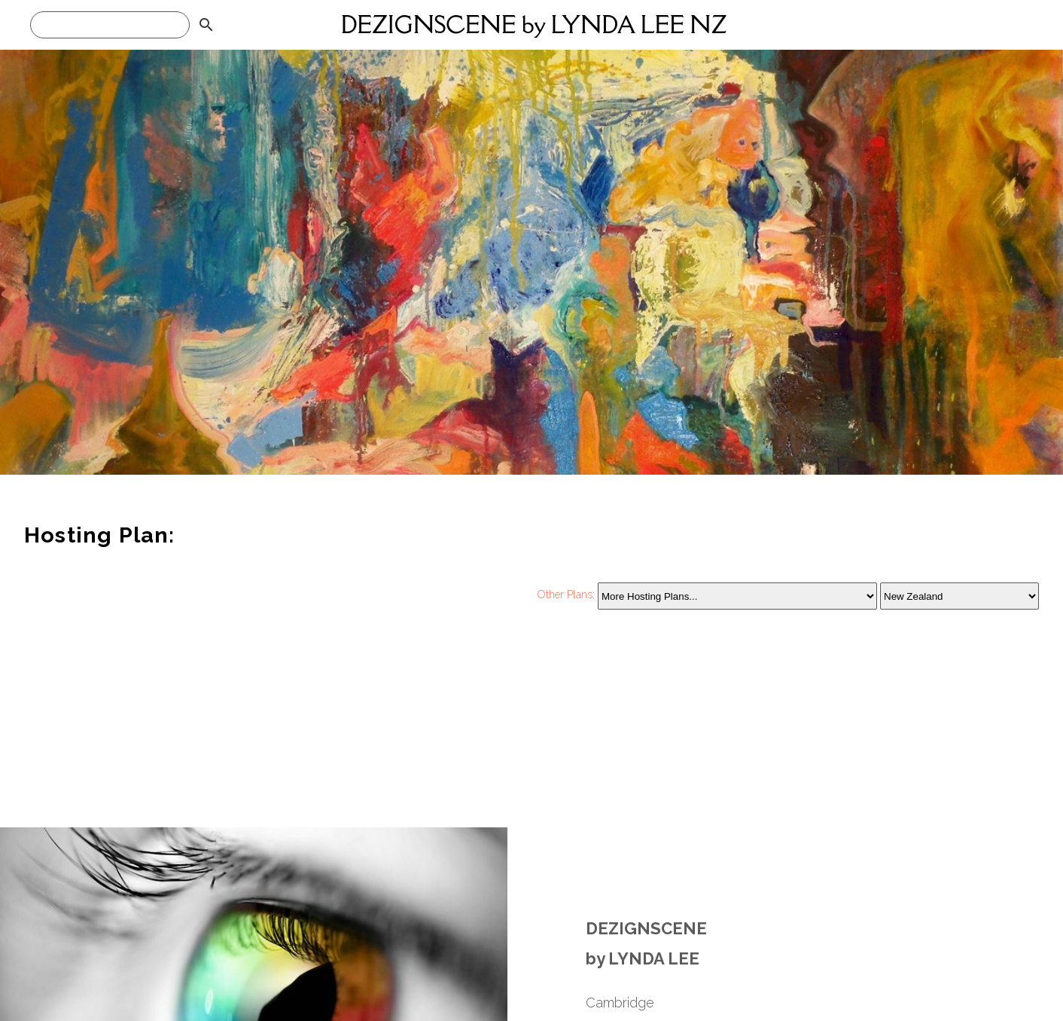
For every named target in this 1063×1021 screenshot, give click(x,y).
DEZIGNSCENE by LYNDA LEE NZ (534, 24)
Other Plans (565, 595)
